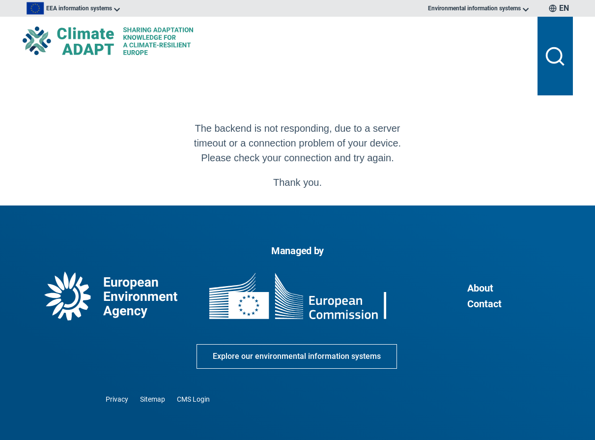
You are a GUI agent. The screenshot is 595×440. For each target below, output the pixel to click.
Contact (484, 304)
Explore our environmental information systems (297, 356)
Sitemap (152, 399)
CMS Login (193, 399)
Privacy (117, 399)
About (480, 288)
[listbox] (122, 8)
